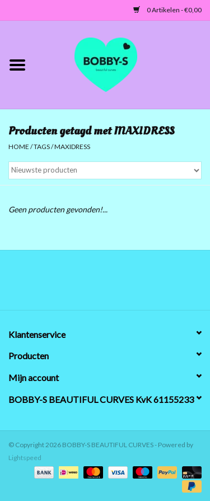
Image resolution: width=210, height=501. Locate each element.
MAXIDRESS (72, 146)
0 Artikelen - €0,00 (167, 10)
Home (18, 146)
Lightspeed (24, 457)
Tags (42, 146)
